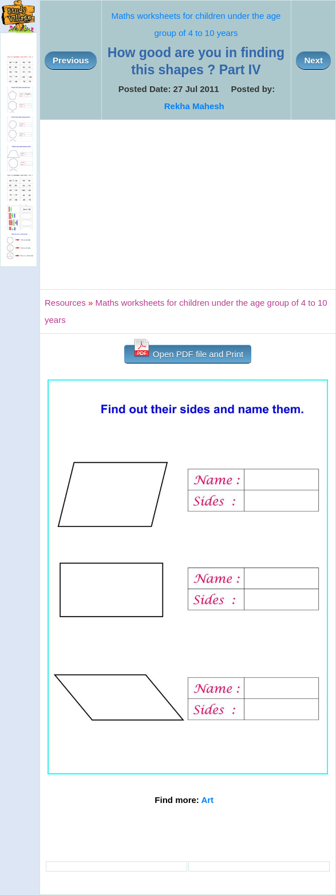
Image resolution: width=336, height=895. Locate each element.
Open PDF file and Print (188, 352)
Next (313, 60)
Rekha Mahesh (194, 106)
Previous (71, 60)
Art (207, 800)
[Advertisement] (188, 205)
